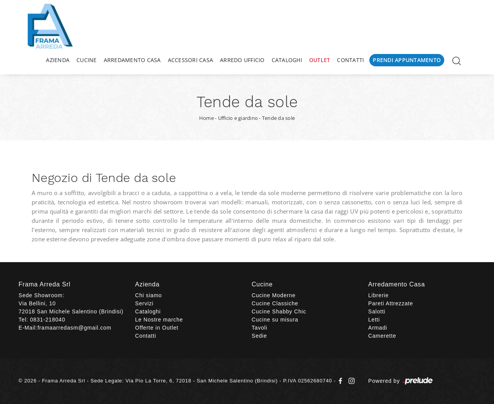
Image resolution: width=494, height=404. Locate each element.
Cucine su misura (275, 319)
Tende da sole (278, 117)
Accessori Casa (190, 60)
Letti (374, 319)
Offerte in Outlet (156, 328)
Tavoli (259, 328)
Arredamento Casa (132, 60)
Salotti (377, 311)
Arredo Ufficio (242, 60)
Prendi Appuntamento (407, 60)
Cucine (86, 60)
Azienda (57, 60)
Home (206, 117)
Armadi (377, 328)
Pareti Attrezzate (390, 303)
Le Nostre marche (159, 319)
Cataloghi (287, 60)
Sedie (259, 336)
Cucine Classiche (275, 303)
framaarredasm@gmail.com (74, 328)
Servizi (144, 303)
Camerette (382, 336)
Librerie (378, 295)
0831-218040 (47, 319)
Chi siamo (148, 295)
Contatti (350, 60)
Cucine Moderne (274, 295)
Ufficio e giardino (238, 117)
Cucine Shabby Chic (279, 311)
